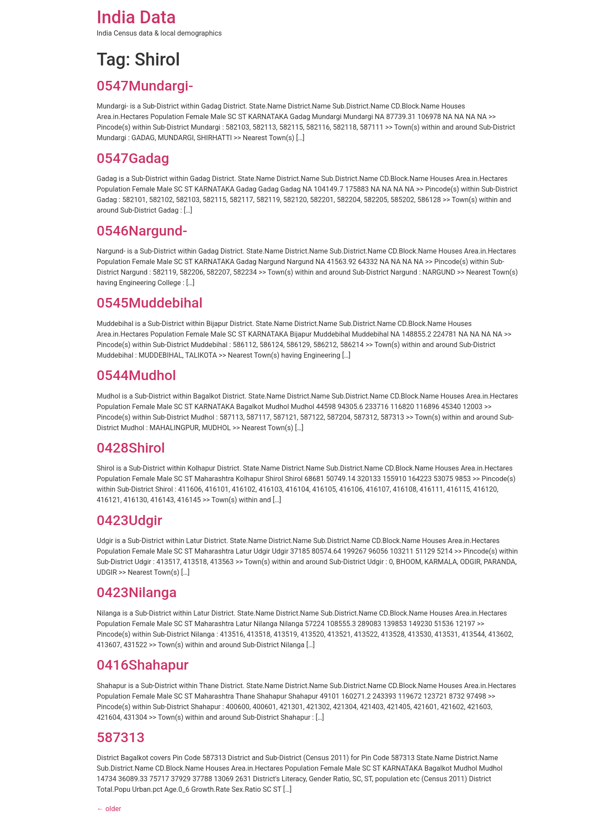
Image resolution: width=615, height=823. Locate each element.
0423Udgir (129, 520)
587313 (121, 737)
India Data (136, 17)
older (109, 809)
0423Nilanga (137, 592)
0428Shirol (131, 447)
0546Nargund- (142, 230)
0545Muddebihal (150, 302)
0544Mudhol (136, 375)
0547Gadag (133, 158)
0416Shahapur (142, 664)
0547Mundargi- (145, 85)
